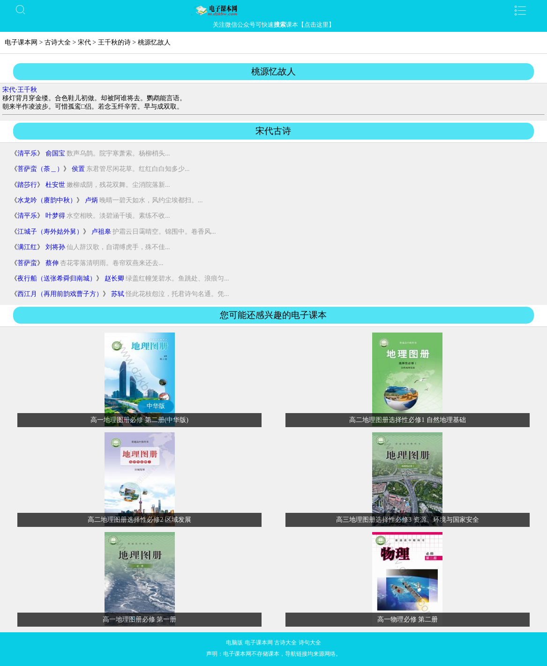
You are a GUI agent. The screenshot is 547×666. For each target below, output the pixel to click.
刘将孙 (55, 247)
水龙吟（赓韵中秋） (46, 200)
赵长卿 (114, 278)
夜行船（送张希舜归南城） (56, 278)
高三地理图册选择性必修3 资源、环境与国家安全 (407, 519)
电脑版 (234, 642)
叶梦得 (55, 215)
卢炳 (91, 200)
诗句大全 (310, 642)
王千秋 (27, 89)
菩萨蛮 (27, 262)
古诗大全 (58, 42)
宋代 (84, 42)
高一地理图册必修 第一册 (140, 619)
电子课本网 (21, 42)
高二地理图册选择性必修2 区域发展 (139, 519)
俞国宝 (55, 153)
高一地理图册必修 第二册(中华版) (139, 419)
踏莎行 (27, 184)
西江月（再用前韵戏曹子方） (60, 293)
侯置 (78, 168)
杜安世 (55, 184)
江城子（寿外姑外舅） (50, 231)
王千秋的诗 (114, 42)
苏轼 (117, 293)
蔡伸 (52, 262)
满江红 (27, 247)
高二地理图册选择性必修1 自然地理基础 (407, 419)
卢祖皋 (101, 231)
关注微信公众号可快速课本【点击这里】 (274, 24)
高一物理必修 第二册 (407, 619)
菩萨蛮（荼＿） (40, 168)
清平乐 (27, 153)
